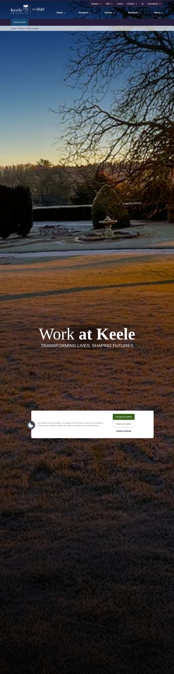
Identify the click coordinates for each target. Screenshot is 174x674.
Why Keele (36, 21)
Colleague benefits (54, 21)
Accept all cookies (123, 416)
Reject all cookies (123, 423)
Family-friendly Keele (76, 21)
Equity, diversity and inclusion (103, 21)
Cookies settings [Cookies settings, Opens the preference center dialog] (123, 431)
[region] (92, 424)
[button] (143, 2)
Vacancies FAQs (128, 21)
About (21, 27)
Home (13, 27)
